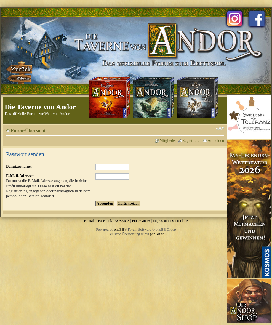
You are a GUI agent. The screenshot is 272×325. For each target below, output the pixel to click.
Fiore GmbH (141, 221)
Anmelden (215, 140)
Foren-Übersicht (28, 130)
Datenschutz (179, 221)
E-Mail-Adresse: (20, 176)
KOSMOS (121, 221)
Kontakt (89, 221)
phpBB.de (157, 234)
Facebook (105, 221)
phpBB (119, 229)
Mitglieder (167, 140)
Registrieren (192, 140)
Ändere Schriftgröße (220, 128)
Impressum (161, 221)
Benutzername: (19, 166)
